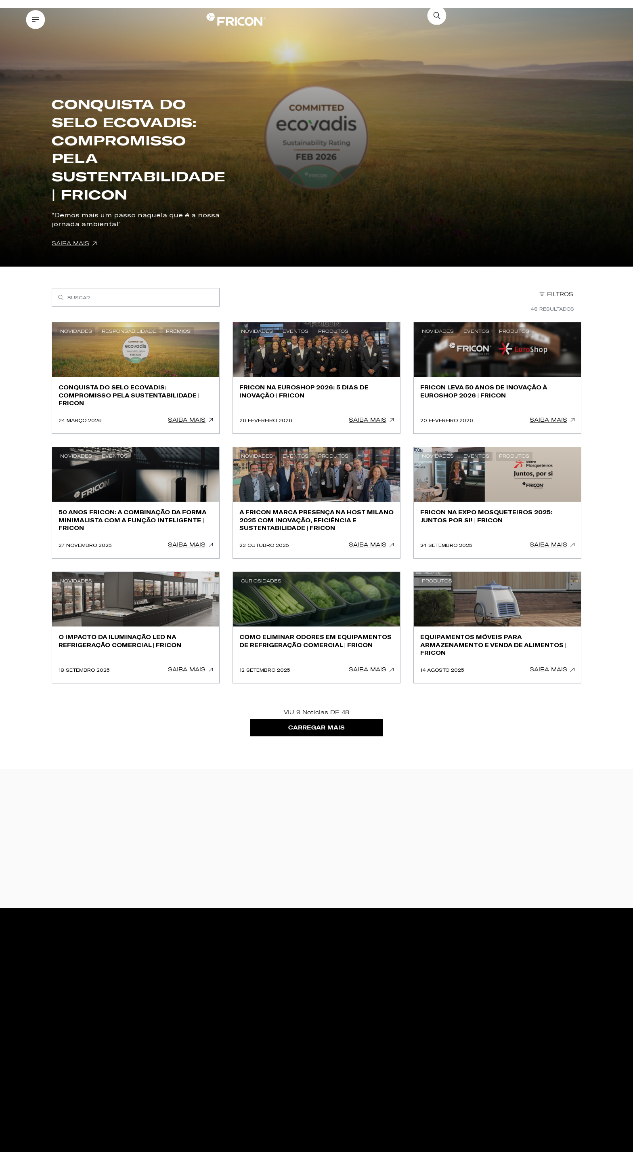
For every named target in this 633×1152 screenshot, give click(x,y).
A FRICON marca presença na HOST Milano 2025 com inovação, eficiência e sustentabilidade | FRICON (316, 520)
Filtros (556, 294)
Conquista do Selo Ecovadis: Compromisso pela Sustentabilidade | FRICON (129, 395)
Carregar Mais (316, 728)
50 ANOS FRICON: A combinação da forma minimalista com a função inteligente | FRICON (133, 520)
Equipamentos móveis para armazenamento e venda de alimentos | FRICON (493, 644)
